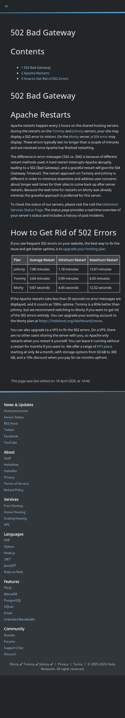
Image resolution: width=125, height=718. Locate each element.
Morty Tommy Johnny (32, 664)
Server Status (14, 417)
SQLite (8, 606)
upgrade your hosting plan (84, 248)
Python (9, 546)
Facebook (11, 436)
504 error (101, 136)
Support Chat (13, 648)
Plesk (8, 587)
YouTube (10, 442)
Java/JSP (10, 565)
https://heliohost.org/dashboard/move (70, 320)
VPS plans (104, 346)
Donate (9, 635)
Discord (9, 654)
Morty (74, 136)
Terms (78, 664)
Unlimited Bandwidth (19, 619)
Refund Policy (14, 490)
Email (8, 613)
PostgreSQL (12, 600)
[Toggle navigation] (6, 6)
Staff (7, 458)
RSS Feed (10, 423)
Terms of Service (16, 483)
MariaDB (10, 594)
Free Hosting (13, 505)
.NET (7, 559)
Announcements (16, 411)
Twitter (9, 430)
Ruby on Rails (13, 572)
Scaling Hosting (15, 518)
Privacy (9, 477)
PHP (7, 540)
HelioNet (10, 471)
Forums (9, 641)
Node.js (9, 553)
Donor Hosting (14, 512)
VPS (7, 524)
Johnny (78, 131)
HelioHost (11, 464)
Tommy (58, 131)
